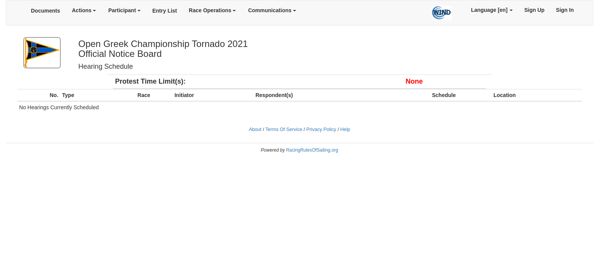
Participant (124, 10)
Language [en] (492, 10)
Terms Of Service (284, 129)
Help (345, 129)
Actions (84, 10)
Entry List (164, 11)
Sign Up (534, 10)
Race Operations (212, 10)
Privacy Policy (321, 129)
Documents (45, 11)
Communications (272, 10)
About (255, 129)
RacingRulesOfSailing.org (312, 150)
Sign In (565, 10)
